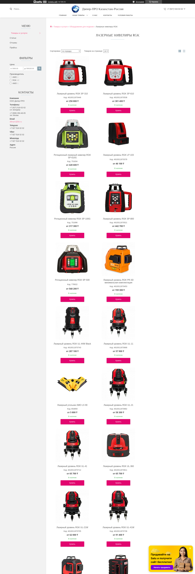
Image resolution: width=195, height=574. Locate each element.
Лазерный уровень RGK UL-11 (72, 282)
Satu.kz (108, 569)
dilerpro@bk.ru (16, 122)
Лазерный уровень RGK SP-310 (71, 94)
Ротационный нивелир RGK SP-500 (71, 219)
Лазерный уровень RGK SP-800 (162, 157)
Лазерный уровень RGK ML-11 (72, 527)
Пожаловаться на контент (104, 571)
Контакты (107, 15)
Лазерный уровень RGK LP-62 (72, 466)
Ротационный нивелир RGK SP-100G (117, 157)
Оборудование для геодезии (81, 27)
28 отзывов (140, 2)
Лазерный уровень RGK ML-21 (117, 527)
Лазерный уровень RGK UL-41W (72, 405)
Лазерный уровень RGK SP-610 (116, 94)
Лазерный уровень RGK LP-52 (162, 405)
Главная (62, 15)
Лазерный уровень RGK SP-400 (162, 527)
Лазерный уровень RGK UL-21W (162, 344)
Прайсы (13, 47)
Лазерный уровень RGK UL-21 (162, 282)
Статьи (13, 38)
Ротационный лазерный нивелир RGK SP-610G (162, 95)
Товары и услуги (19, 33)
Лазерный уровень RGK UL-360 (117, 344)
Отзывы (13, 43)
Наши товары (78, 15)
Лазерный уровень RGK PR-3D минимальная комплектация (117, 220)
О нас (95, 15)
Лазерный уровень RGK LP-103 (71, 157)
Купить (72, 113)
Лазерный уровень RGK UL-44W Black (162, 219)
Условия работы (125, 15)
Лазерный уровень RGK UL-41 (72, 344)
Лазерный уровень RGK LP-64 (117, 466)
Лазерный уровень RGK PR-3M (117, 405)
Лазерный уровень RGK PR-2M (162, 466)
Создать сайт (53, 2)
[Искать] (11, 9)
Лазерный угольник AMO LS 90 (117, 282)
